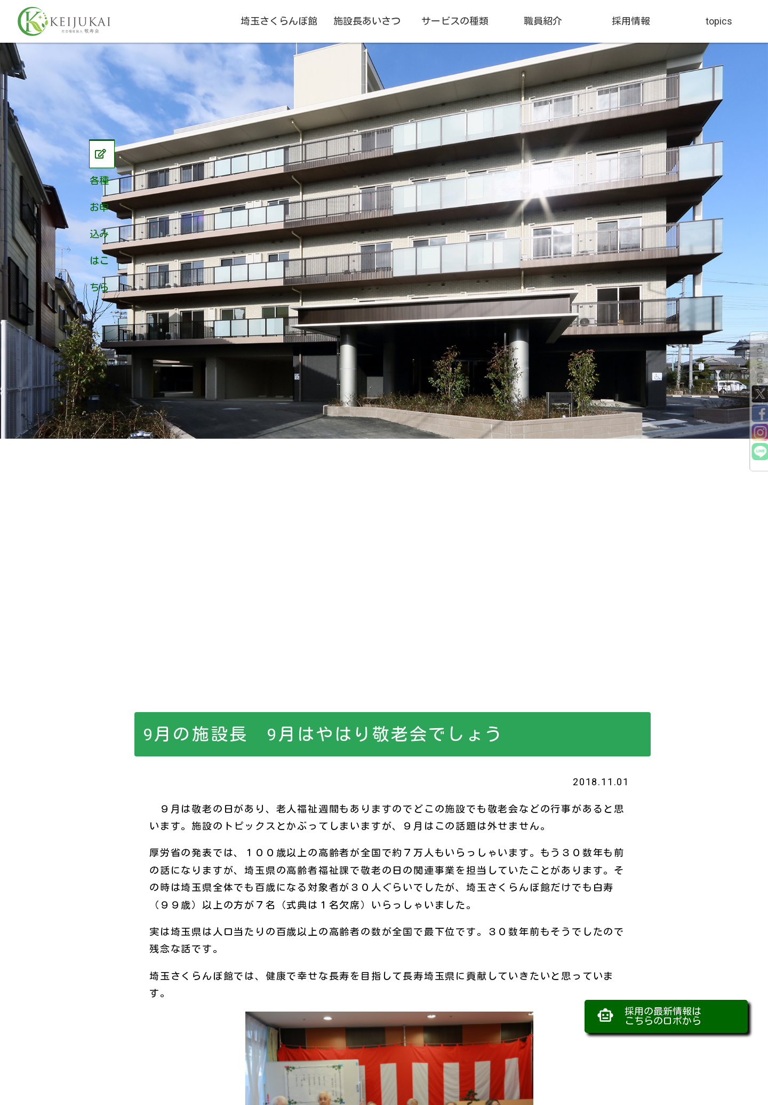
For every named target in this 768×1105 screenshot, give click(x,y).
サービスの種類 (455, 21)
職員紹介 (543, 21)
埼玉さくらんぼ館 (279, 21)
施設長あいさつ (367, 21)
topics (719, 21)
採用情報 (631, 21)
